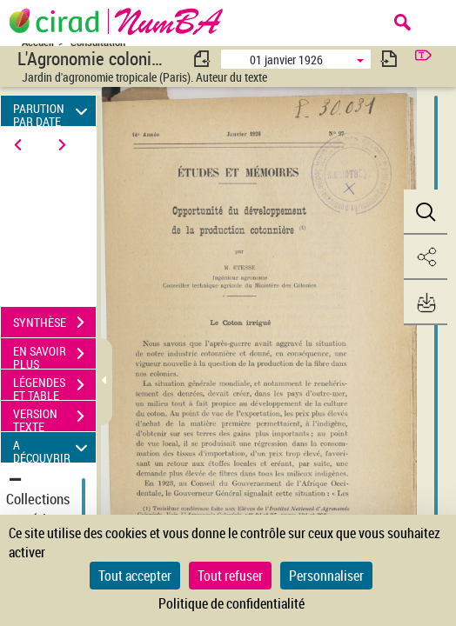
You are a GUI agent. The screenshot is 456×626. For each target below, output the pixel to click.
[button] (425, 212)
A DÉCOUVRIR (53, 447)
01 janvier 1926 (286, 59)
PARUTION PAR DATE (53, 111)
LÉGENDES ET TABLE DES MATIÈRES (54, 387)
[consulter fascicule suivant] (389, 58)
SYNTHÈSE (54, 322)
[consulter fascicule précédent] (203, 58)
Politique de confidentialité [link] (231, 603)
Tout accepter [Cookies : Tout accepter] (134, 575)
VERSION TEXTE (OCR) (54, 418)
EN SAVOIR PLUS (54, 356)
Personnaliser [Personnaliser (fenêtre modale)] (326, 575)
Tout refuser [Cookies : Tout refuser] (230, 575)
